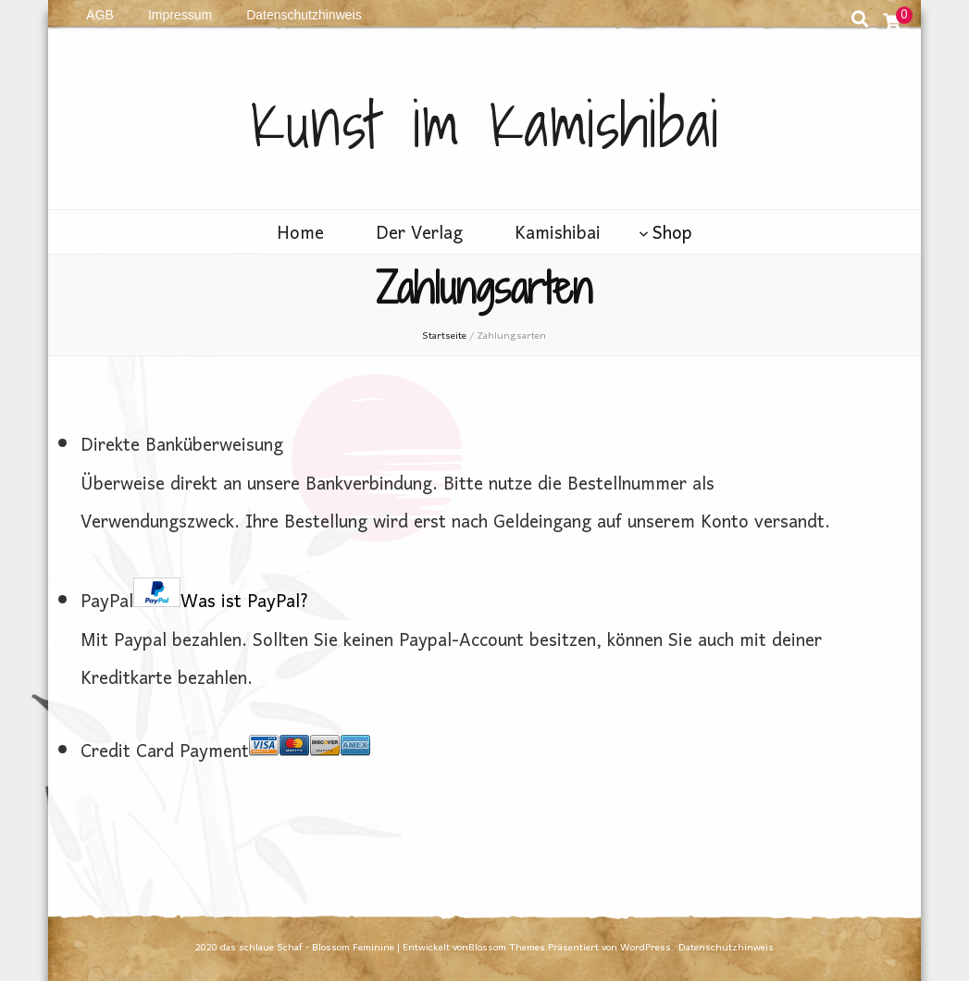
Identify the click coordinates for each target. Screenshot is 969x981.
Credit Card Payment (225, 752)
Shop (672, 235)
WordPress (645, 948)
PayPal (195, 602)
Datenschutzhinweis (304, 14)
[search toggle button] (859, 24)
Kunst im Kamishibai (484, 123)
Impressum (180, 14)
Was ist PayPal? (244, 602)
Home (300, 235)
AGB (100, 14)
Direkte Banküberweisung (182, 446)
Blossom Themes (506, 948)
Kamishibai (558, 235)
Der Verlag (419, 235)
